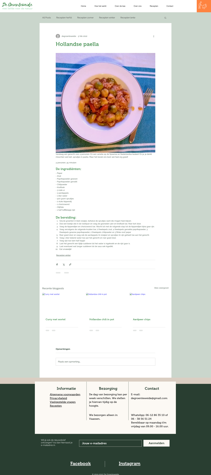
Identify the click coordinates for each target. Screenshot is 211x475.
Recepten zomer (85, 17)
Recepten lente (127, 17)
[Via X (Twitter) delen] (63, 264)
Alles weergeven (161, 288)
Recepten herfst (64, 17)
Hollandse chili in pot (101, 319)
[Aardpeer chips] (149, 304)
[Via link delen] (70, 264)
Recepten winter (107, 17)
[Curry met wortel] (61, 304)
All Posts (46, 17)
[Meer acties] (153, 36)
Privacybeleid (58, 398)
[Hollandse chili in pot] (105, 304)
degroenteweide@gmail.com (149, 398)
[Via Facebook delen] (57, 264)
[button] (165, 18)
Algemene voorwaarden (65, 394)
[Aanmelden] (156, 443)
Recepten (56, 405)
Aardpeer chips (141, 319)
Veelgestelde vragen (63, 401)
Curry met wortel (55, 319)
